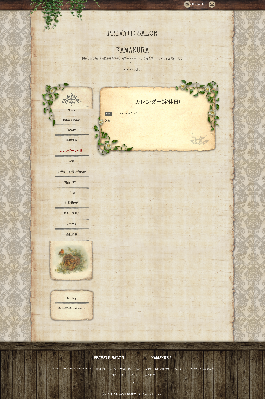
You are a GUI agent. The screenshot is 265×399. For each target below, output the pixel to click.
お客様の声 (72, 203)
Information (72, 120)
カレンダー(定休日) (72, 151)
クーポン (71, 224)
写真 (72, 161)
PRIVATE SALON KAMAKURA (140, 42)
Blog (71, 192)
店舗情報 (71, 140)
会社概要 (71, 234)
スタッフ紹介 (71, 213)
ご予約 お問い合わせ (72, 172)
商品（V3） (71, 183)
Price (72, 130)
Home (71, 110)
